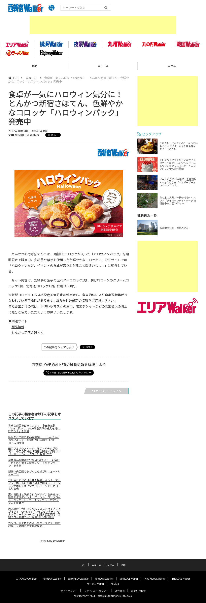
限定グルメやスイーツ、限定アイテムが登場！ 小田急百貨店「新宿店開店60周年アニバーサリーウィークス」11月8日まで (34, 452)
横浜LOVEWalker (52, 578)
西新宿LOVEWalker (78, 578)
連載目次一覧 (147, 216)
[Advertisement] (103, 25)
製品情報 (17, 327)
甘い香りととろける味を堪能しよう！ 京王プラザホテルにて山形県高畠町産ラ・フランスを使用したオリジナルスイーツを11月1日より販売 (34, 485)
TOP (34, 66)
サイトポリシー (69, 590)
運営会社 (120, 590)
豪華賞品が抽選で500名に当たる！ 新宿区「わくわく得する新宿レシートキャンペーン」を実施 (34, 463)
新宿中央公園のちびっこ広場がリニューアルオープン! (34, 474)
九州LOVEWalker (129, 578)
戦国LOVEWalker (181, 578)
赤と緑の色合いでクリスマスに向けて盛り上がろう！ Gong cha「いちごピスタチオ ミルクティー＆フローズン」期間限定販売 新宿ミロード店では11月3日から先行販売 (34, 513)
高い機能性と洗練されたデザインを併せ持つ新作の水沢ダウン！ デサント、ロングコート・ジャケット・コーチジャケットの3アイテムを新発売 (34, 499)
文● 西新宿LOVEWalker (23, 136)
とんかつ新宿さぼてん (27, 333)
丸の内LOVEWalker (155, 578)
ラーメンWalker (95, 583)
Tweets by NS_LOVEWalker (52, 541)
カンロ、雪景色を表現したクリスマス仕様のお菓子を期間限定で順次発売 (34, 525)
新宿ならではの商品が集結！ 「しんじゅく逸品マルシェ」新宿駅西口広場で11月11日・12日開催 (33, 440)
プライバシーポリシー (96, 590)
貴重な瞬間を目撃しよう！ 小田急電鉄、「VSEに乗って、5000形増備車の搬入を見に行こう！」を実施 (34, 429)
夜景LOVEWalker (104, 578)
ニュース (103, 66)
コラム (110, 564)
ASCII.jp (115, 583)
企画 (123, 564)
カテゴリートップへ (106, 392)
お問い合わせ (138, 590)
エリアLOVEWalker (26, 578)
